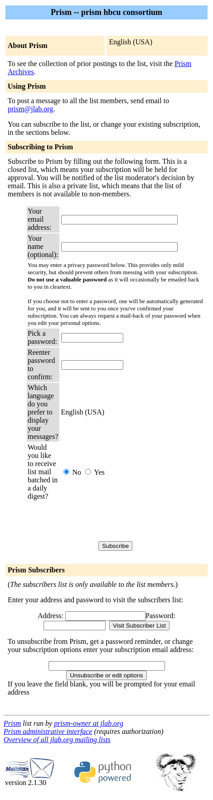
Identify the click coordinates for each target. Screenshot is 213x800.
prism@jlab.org (30, 109)
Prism (12, 723)
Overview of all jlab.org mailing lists (57, 739)
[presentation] (130, 520)
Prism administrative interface (48, 731)
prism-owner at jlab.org (88, 723)
